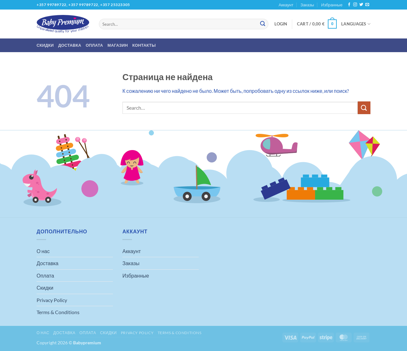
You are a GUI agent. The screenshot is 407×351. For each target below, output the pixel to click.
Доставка (69, 45)
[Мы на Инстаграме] (355, 5)
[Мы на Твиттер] (361, 5)
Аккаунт (286, 4)
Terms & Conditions (58, 312)
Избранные (331, 4)
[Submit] (262, 24)
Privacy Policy (52, 300)
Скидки (45, 45)
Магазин (117, 45)
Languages (355, 24)
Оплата (94, 45)
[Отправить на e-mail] (367, 5)
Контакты (144, 45)
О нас (43, 251)
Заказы (307, 4)
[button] (280, 23)
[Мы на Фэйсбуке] (349, 5)
